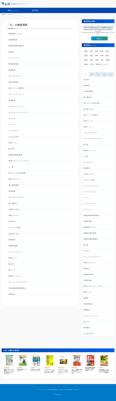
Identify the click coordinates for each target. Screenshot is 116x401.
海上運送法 (13, 203)
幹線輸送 (12, 100)
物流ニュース (13, 10)
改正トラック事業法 (16, 88)
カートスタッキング (16, 94)
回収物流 (12, 239)
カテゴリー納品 (14, 227)
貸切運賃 (12, 191)
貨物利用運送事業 (15, 155)
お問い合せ (62, 389)
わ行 (107, 55)
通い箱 (11, 264)
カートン (12, 124)
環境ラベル (13, 143)
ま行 (91, 55)
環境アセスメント (15, 179)
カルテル (12, 118)
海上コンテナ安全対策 (17, 173)
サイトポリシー (41, 389)
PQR (86, 64)
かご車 (11, 167)
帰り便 (11, 149)
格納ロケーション (15, 276)
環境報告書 (13, 40)
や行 (96, 55)
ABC (86, 60)
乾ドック (12, 270)
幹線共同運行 (14, 82)
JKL (102, 60)
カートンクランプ (15, 252)
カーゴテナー (14, 130)
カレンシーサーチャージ (18, 282)
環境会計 (12, 294)
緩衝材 (11, 52)
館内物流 (12, 70)
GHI (97, 60)
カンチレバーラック (16, 106)
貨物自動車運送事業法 (17, 288)
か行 (91, 51)
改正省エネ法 (14, 233)
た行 (102, 51)
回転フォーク (14, 215)
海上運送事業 (14, 185)
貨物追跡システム (15, 33)
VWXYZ (98, 64)
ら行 (102, 55)
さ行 (96, 51)
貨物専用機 (13, 246)
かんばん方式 (14, 136)
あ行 (85, 51)
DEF (91, 60)
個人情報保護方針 (52, 389)
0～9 (105, 64)
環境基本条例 (14, 64)
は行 (85, 55)
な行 (107, 51)
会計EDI (12, 221)
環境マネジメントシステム (19, 161)
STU (91, 64)
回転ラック (13, 258)
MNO (108, 60)
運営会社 (69, 389)
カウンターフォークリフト (19, 112)
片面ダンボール (14, 209)
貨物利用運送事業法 (16, 46)
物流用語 (35, 10)
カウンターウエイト (16, 197)
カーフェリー (14, 58)
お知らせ (76, 389)
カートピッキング (15, 76)
